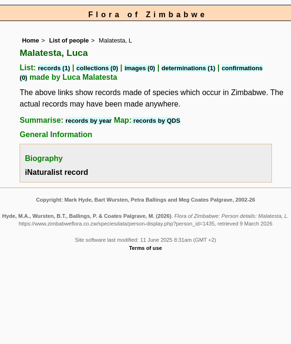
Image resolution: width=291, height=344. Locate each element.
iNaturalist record (56, 172)
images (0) (140, 68)
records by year (88, 120)
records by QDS (156, 120)
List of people (69, 40)
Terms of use (145, 248)
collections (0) (97, 68)
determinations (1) (189, 68)
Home (30, 40)
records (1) (54, 68)
